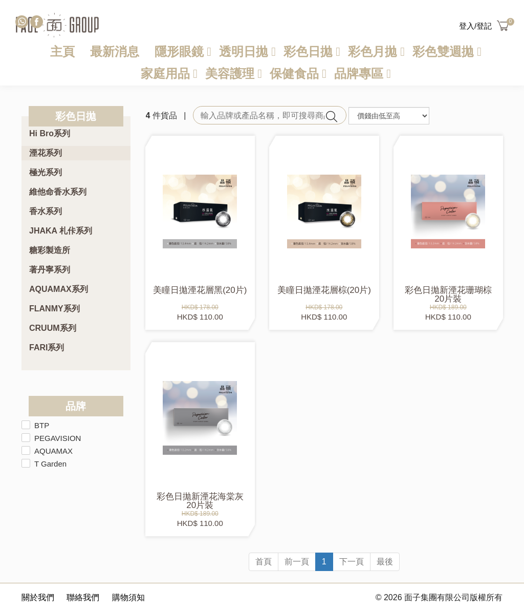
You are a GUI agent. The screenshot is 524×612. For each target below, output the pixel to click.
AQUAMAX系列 (58, 289)
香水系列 (45, 211)
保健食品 (294, 73)
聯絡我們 (83, 597)
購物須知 (128, 597)
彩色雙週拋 (443, 51)
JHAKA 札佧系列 (60, 230)
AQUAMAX (53, 451)
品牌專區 (358, 73)
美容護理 (229, 73)
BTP (41, 425)
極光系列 (45, 172)
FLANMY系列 (54, 308)
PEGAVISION (57, 438)
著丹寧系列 (49, 269)
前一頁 (297, 561)
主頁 (62, 51)
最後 (385, 561)
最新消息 (114, 51)
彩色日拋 (308, 51)
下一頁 (351, 561)
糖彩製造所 (49, 250)
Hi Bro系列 (49, 133)
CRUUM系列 (52, 328)
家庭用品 (165, 73)
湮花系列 (45, 153)
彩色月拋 (372, 51)
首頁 (263, 561)
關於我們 (37, 597)
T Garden (50, 464)
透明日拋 (243, 51)
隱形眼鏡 (179, 51)
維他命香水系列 (57, 191)
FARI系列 (46, 347)
